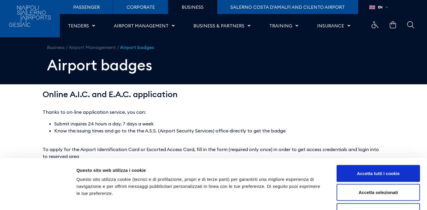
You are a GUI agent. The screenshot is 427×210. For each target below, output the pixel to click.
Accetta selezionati (378, 152)
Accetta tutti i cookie (378, 133)
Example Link (375, 24)
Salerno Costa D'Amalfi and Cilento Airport (287, 7)
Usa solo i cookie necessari (378, 171)
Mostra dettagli (307, 198)
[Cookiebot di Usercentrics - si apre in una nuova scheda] (37, 198)
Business (56, 47)
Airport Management (92, 47)
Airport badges (137, 47)
